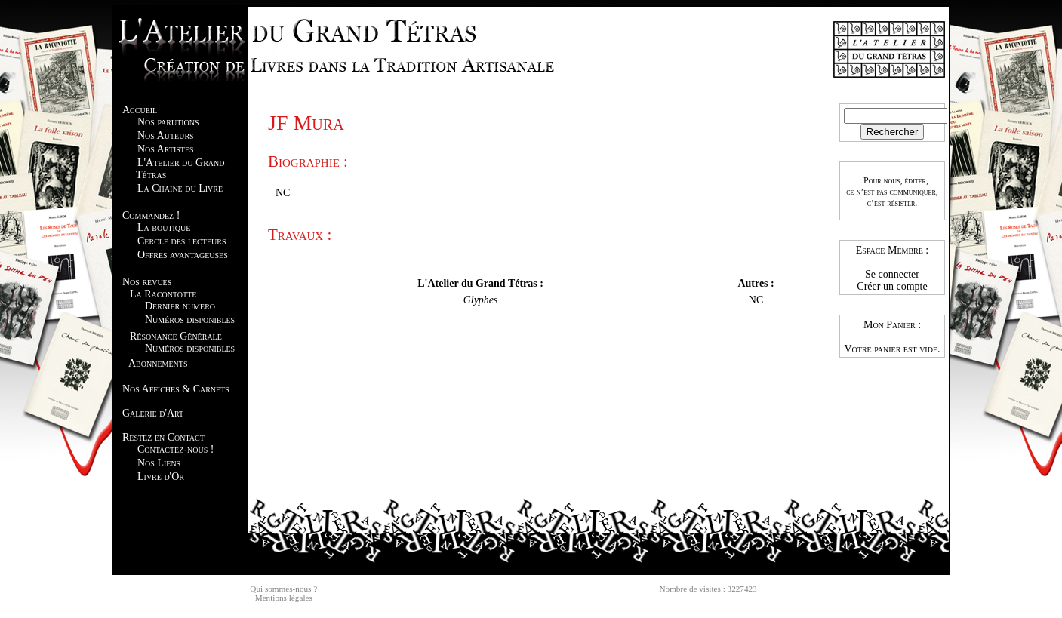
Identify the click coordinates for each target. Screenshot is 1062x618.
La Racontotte (163, 294)
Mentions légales (283, 597)
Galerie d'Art (152, 413)
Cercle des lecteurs (181, 241)
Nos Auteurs (165, 135)
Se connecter (892, 274)
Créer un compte (892, 286)
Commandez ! (151, 215)
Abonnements (157, 363)
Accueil (139, 109)
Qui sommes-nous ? (283, 588)
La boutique (163, 227)
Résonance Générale (176, 336)
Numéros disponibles (190, 319)
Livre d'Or (160, 476)
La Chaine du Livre (180, 188)
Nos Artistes (165, 149)
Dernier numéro (180, 306)
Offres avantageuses (182, 254)
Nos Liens (158, 463)
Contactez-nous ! (175, 449)
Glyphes (480, 300)
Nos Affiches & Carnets (175, 389)
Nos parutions (168, 122)
